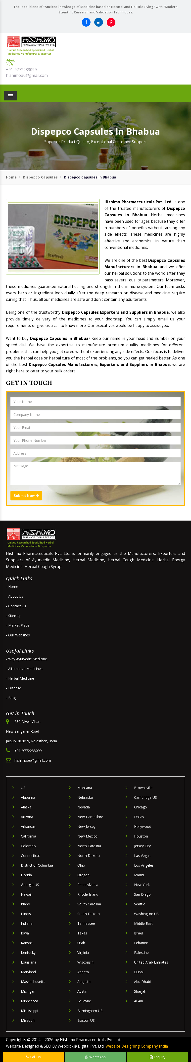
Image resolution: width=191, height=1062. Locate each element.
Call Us (33, 1057)
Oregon (83, 875)
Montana (84, 787)
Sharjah (140, 991)
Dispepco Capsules (40, 177)
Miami (139, 875)
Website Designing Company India (136, 1046)
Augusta (84, 981)
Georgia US (30, 884)
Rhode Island (87, 894)
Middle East (143, 923)
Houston (141, 836)
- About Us (14, 596)
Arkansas (28, 826)
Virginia (83, 952)
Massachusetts (33, 981)
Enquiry (157, 1057)
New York (142, 884)
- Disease (13, 688)
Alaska (26, 807)
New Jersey (86, 826)
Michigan (28, 991)
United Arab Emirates (151, 962)
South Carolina (89, 904)
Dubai (138, 972)
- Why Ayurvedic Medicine (26, 659)
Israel (138, 933)
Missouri (28, 1020)
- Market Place (17, 625)
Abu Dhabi (142, 981)
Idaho (25, 904)
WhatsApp (95, 1057)
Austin (82, 991)
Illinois (26, 913)
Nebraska (85, 797)
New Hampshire (90, 816)
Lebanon (141, 942)
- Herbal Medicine (20, 678)
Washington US (146, 913)
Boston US (86, 1020)
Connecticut (30, 855)
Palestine (141, 952)
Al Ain (138, 1001)
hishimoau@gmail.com (27, 75)
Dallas (139, 816)
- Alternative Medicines (24, 668)
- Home (12, 586)
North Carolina (89, 845)
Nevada (83, 807)
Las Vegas (142, 855)
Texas (82, 933)
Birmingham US (89, 1010)
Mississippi (29, 1010)
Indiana (27, 923)
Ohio (81, 865)
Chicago (140, 807)
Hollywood (142, 826)
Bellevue (84, 1001)
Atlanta (83, 972)
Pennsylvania (87, 884)
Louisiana (28, 962)
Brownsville (143, 787)
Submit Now (26, 495)
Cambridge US (145, 797)
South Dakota (88, 913)
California (28, 836)
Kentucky (28, 952)
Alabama (28, 797)
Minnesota (29, 1001)
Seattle (139, 904)
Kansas (27, 942)
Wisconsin (85, 962)
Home (11, 177)
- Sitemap (13, 615)
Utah (81, 942)
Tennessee (86, 923)
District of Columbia (37, 865)
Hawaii (26, 894)
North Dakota (88, 855)
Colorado (28, 845)
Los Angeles (144, 865)
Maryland (28, 972)
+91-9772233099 (21, 69)
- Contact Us (16, 606)
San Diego (142, 894)
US (23, 787)
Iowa (25, 933)
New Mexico (87, 836)
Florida (26, 875)
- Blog (11, 697)
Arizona (27, 816)
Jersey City (142, 845)
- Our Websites (18, 635)
